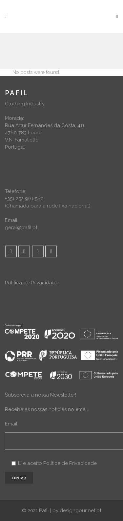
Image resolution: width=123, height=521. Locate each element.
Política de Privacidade (31, 283)
